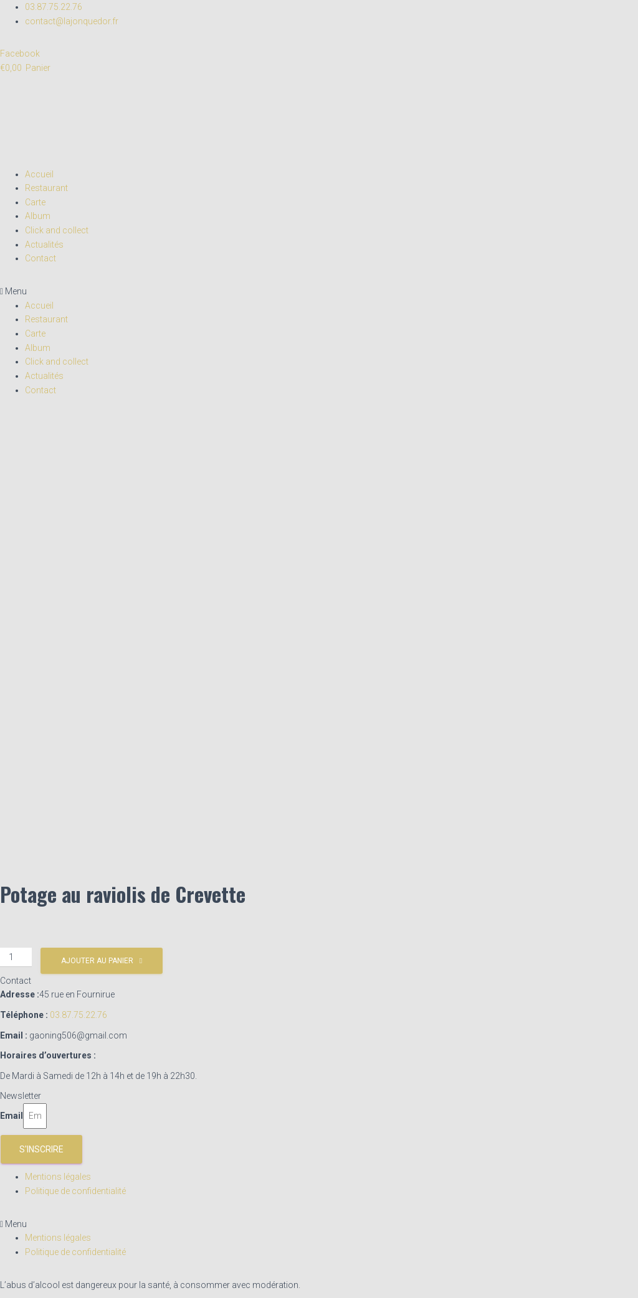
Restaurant (46, 188)
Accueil (39, 174)
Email (11, 1116)
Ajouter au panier (97, 960)
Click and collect (56, 230)
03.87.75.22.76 (78, 1015)
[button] (319, 291)
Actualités (44, 245)
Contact (40, 258)
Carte (35, 202)
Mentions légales (58, 1177)
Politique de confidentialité (75, 1191)
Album (37, 216)
